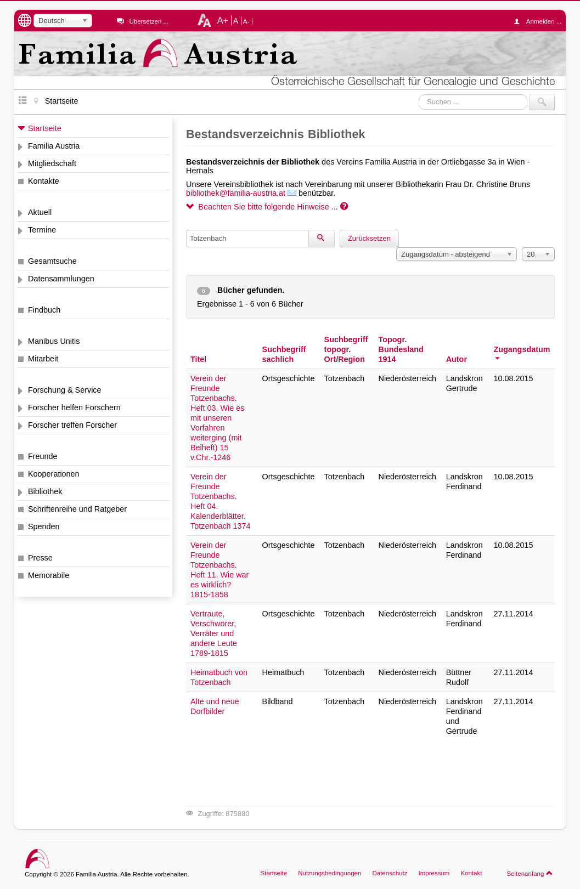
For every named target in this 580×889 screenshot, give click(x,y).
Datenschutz (389, 873)
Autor (456, 359)
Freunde (43, 456)
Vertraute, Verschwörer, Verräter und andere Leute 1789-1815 (213, 633)
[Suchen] (321, 238)
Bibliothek (45, 491)
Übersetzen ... (148, 21)
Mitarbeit (43, 358)
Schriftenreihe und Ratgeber (77, 509)
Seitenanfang (529, 873)
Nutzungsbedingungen (329, 873)
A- (246, 21)
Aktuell (40, 212)
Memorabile (48, 575)
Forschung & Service (65, 390)
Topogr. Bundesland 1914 (401, 349)
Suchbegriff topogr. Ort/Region (346, 349)
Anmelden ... (540, 21)
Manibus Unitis (54, 341)
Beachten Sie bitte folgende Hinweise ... (267, 206)
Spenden (44, 526)
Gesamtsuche (52, 261)
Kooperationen (54, 473)
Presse (40, 557)
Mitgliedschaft (52, 163)
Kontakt (471, 873)
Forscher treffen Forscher (72, 425)
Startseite (44, 128)
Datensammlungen (61, 278)
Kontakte (43, 181)
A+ (222, 20)
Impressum (433, 873)
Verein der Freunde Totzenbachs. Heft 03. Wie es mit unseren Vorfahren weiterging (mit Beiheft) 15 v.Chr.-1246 (217, 418)
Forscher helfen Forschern (74, 407)
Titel (198, 359)
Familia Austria (54, 145)
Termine (42, 229)
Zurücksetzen (369, 238)
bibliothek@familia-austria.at (235, 193)
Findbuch (44, 309)
